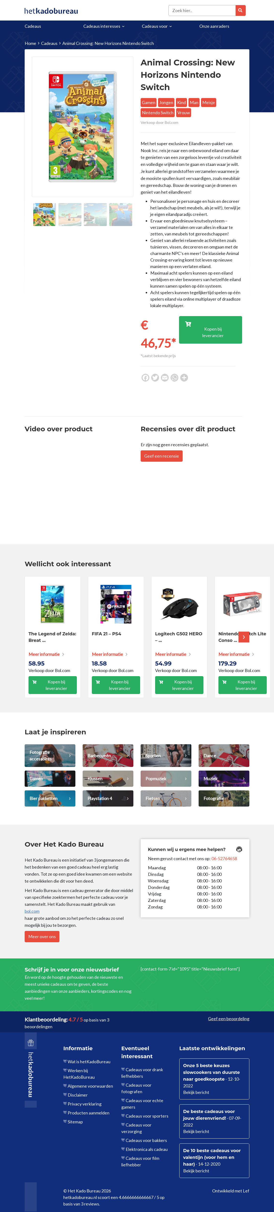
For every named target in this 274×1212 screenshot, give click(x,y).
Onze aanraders (214, 26)
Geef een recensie (161, 456)
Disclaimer (78, 1095)
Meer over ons (42, 936)
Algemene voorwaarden (90, 1086)
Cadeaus (33, 26)
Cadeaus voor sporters (147, 1116)
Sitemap (75, 1121)
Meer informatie (44, 654)
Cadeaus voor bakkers (146, 1140)
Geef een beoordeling (228, 1018)
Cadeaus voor (155, 26)
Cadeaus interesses (101, 26)
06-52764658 (224, 858)
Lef (246, 1190)
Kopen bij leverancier (56, 685)
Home (30, 43)
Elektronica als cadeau (147, 1149)
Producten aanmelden (88, 1112)
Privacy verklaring (84, 1103)
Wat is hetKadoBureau (89, 1061)
